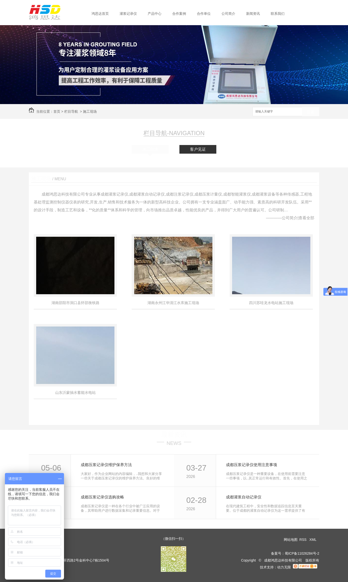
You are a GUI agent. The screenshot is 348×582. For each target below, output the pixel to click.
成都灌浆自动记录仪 (243, 497)
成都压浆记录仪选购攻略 (102, 497)
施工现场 (90, 111)
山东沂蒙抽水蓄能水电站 (75, 392)
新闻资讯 (253, 14)
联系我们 (278, 14)
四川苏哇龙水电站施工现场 (271, 303)
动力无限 (284, 567)
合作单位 (204, 14)
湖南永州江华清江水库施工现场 (173, 303)
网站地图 (291, 540)
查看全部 (306, 218)
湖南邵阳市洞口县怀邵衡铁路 (75, 303)
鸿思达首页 (100, 14)
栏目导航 (71, 111)
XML (313, 540)
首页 (56, 111)
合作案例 (179, 14)
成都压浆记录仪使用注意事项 (251, 465)
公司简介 (228, 14)
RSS (304, 540)
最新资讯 (174, 434)
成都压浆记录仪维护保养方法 (106, 465)
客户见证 (198, 149)
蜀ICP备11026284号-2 (302, 553)
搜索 (311, 112)
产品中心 (154, 14)
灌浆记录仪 (128, 14)
